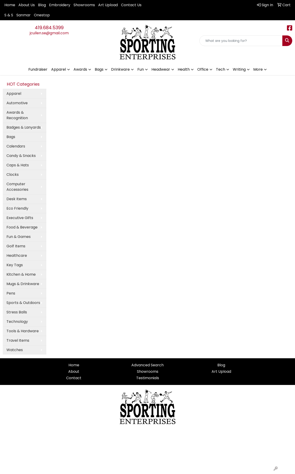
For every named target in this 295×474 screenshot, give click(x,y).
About (73, 371)
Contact (73, 378)
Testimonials (147, 378)
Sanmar (23, 15)
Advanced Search (147, 365)
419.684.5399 (49, 27)
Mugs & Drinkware (22, 283)
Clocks (12, 174)
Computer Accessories (17, 186)
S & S (8, 15)
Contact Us (131, 5)
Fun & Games (18, 236)
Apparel (13, 93)
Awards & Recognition (17, 115)
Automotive (17, 103)
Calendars (15, 146)
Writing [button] (239, 69)
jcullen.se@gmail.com (49, 33)
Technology (17, 321)
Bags (10, 136)
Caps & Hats (17, 165)
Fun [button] (140, 69)
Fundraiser (37, 69)
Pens (10, 293)
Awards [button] (80, 69)
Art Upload (108, 5)
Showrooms (84, 5)
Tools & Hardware (22, 331)
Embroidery (59, 5)
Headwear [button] (160, 69)
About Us (26, 5)
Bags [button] (99, 69)
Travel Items (17, 340)
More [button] (258, 69)
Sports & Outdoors (23, 302)
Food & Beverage (22, 227)
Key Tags (14, 265)
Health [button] (184, 69)
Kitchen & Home (21, 274)
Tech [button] (220, 69)
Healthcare (16, 255)
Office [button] (202, 69)
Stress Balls (16, 312)
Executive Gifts (19, 217)
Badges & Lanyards (23, 127)
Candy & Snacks (21, 155)
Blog (42, 5)
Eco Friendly (17, 208)
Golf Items (15, 246)
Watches (14, 350)
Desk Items (16, 199)
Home (9, 5)
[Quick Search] (241, 40)
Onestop (42, 15)
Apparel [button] (58, 69)
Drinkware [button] (120, 69)
